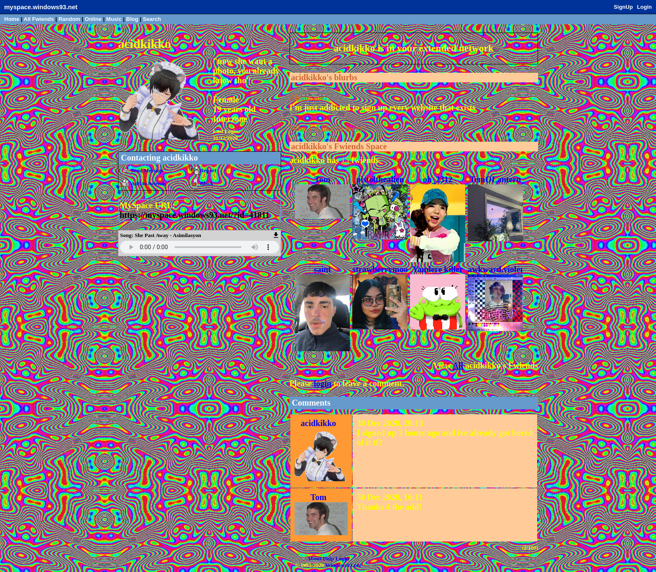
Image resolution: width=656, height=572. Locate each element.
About (314, 558)
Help (328, 558)
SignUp (623, 7)
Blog (132, 19)
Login (644, 7)
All (39, 19)
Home (11, 19)
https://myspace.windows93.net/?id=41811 (194, 215)
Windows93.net (343, 565)
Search (152, 19)
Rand (69, 19)
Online (93, 19)
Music (114, 19)
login (322, 383)
